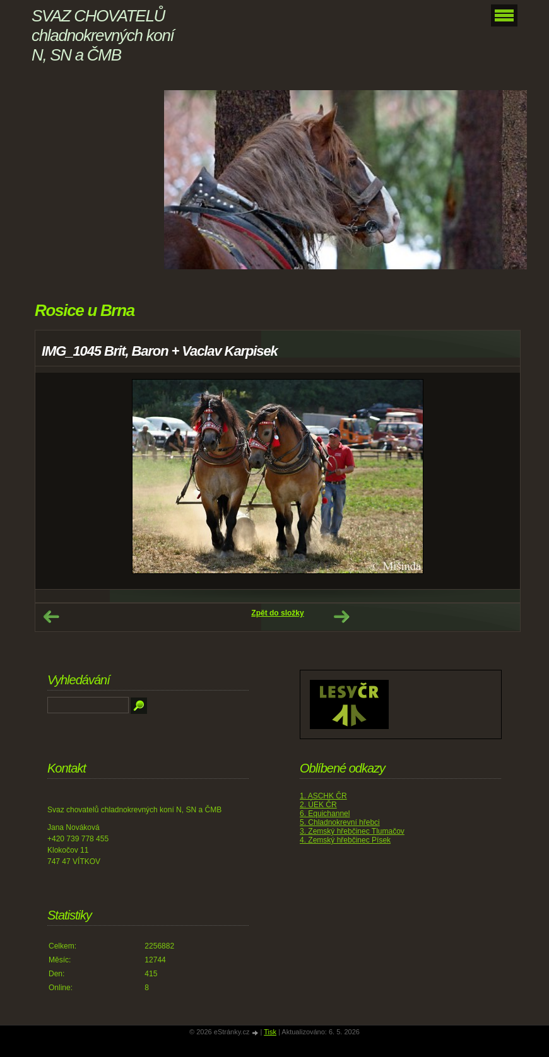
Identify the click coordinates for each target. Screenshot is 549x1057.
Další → (341, 616)
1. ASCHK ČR (323, 795)
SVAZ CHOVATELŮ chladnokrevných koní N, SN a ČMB (103, 35)
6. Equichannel (325, 813)
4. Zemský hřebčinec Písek (345, 840)
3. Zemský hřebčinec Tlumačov (352, 831)
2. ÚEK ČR (318, 804)
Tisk (270, 1032)
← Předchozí (51, 616)
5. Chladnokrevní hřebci (340, 822)
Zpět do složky (277, 613)
